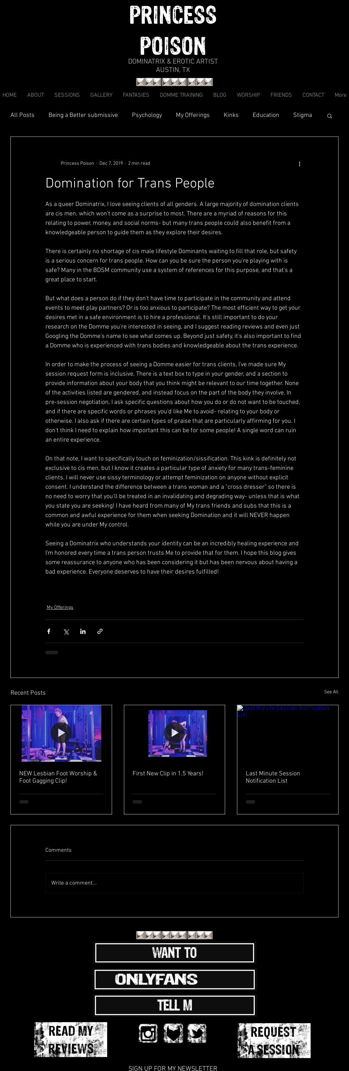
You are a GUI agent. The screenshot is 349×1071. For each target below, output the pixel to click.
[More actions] (299, 163)
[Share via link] (100, 631)
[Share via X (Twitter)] (65, 631)
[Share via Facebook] (48, 631)
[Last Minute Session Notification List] (287, 733)
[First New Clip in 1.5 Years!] (174, 733)
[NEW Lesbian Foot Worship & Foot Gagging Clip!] (61, 733)
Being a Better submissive (83, 115)
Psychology (147, 115)
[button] (329, 115)
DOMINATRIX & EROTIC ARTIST (173, 62)
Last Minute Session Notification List (273, 777)
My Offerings (193, 115)
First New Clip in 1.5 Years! (168, 773)
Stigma (302, 115)
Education (266, 115)
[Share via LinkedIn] (83, 631)
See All (331, 692)
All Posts (22, 115)
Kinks (231, 115)
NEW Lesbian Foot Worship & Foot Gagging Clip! (58, 777)
